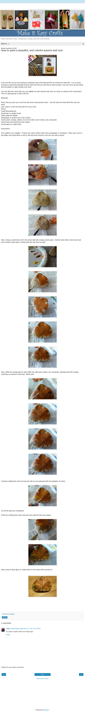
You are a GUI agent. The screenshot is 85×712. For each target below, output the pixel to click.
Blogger (46, 710)
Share (4, 617)
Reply (8, 634)
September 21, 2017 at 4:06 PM (30, 628)
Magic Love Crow (12, 628)
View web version (42, 678)
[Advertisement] (42, 6)
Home (42, 674)
